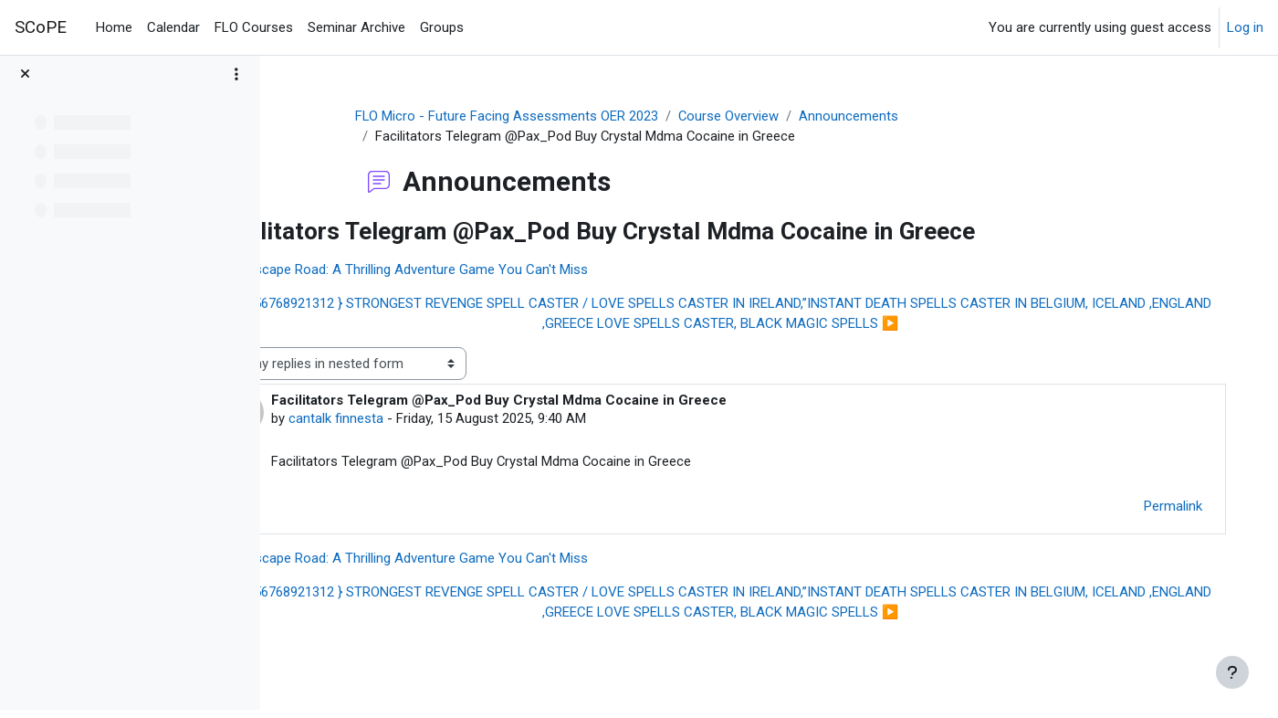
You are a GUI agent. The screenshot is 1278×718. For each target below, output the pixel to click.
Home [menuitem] (114, 27)
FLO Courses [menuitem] (254, 27)
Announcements (885, 116)
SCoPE (41, 27)
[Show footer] (1232, 672)
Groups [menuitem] (442, 27)
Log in (1245, 27)
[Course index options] (236, 82)
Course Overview (764, 116)
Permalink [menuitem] (1160, 507)
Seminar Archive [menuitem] (356, 27)
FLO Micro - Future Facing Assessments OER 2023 (542, 116)
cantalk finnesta (417, 419)
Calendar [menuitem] (173, 27)
